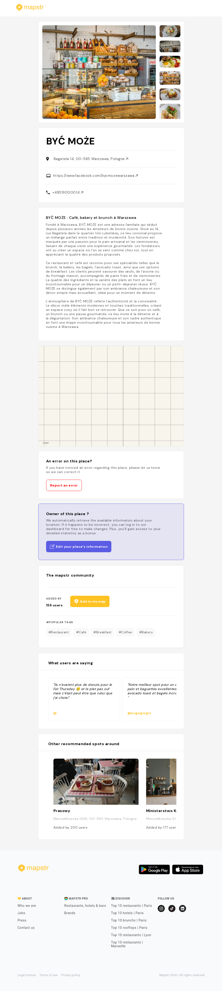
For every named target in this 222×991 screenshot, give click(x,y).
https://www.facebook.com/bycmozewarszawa (95, 175)
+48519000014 (67, 192)
